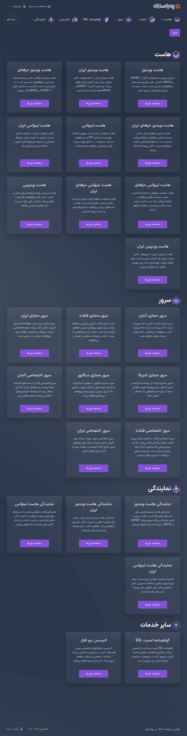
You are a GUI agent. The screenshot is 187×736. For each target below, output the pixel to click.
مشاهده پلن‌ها (152, 103)
